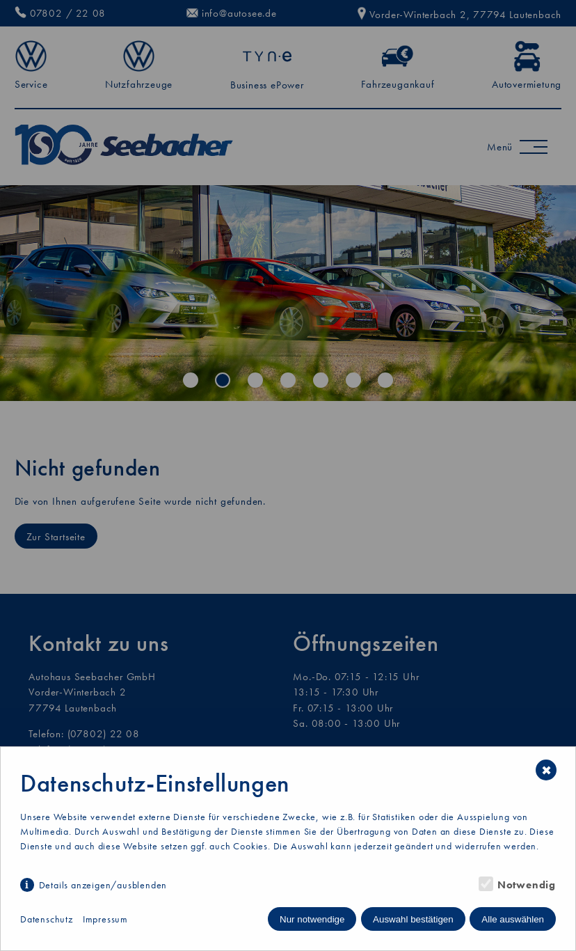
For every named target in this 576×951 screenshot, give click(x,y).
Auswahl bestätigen (413, 919)
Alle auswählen (512, 919)
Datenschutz (46, 919)
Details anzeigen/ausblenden (103, 885)
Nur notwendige (312, 919)
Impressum (105, 919)
